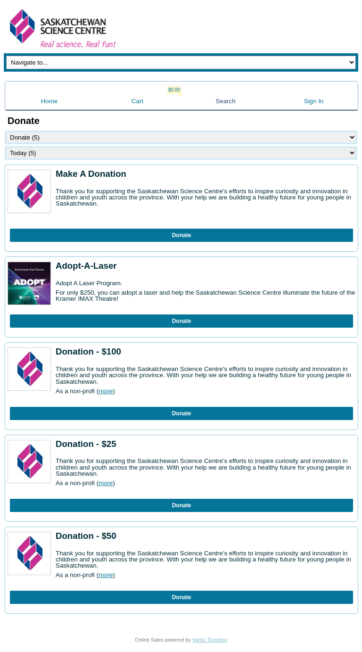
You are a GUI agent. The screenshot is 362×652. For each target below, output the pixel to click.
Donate (181, 235)
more (106, 391)
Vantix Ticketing (209, 640)
